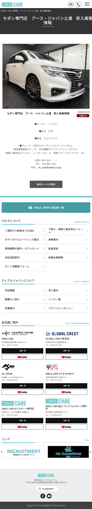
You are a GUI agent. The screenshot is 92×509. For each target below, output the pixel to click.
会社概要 (10, 290)
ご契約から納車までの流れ (19, 230)
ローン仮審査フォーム (17, 266)
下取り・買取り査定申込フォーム (66, 230)
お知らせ (83, 115)
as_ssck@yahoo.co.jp (49, 167)
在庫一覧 (22, 350)
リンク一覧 (55, 299)
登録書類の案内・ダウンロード (22, 248)
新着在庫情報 (56, 257)
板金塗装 (53, 248)
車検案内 (53, 239)
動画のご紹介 (12, 299)
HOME (3, 10)
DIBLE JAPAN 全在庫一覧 (49, 207)
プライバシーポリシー (61, 308)
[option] (24, 451)
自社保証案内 (12, 257)
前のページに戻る (46, 184)
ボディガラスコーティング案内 (22, 239)
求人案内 (53, 290)
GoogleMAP (48, 488)
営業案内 (10, 308)
